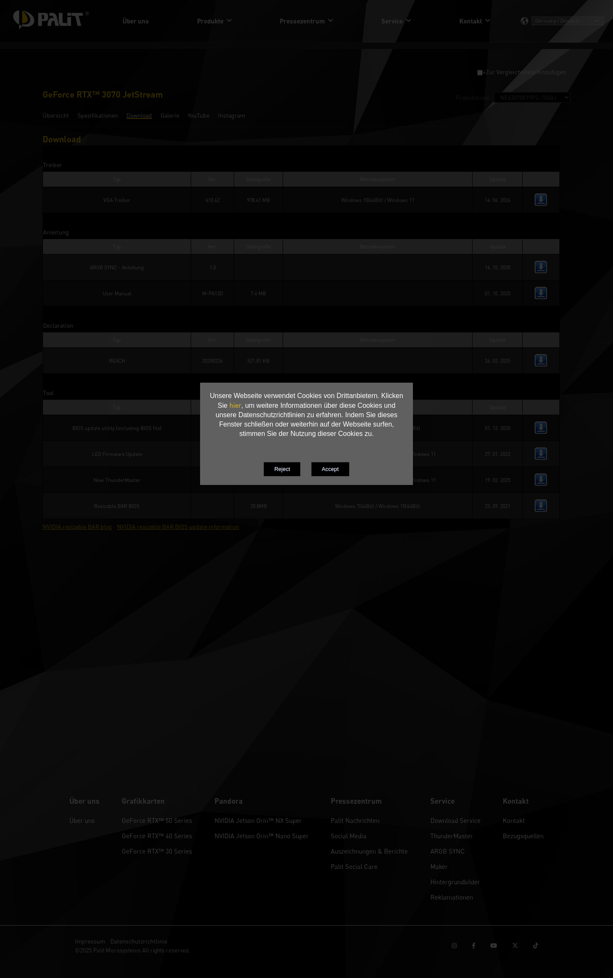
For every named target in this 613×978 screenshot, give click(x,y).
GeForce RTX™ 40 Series (157, 836)
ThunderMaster (451, 836)
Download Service (455, 820)
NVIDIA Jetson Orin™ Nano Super (262, 836)
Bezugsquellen (523, 836)
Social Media (349, 836)
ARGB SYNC (447, 851)
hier (235, 405)
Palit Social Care (354, 866)
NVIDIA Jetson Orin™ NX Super (258, 820)
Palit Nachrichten (355, 820)
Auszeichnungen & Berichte (369, 851)
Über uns (82, 820)
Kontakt (514, 820)
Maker (439, 866)
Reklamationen (451, 897)
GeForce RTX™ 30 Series (157, 851)
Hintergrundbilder (455, 882)
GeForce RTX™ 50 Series (157, 820)
